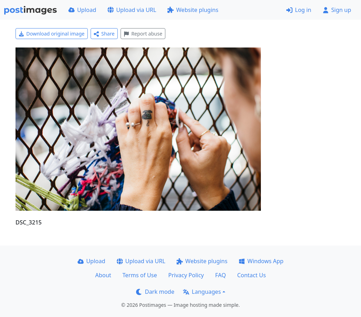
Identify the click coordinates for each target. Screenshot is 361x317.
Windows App (261, 261)
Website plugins (192, 10)
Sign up (337, 10)
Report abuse (143, 33)
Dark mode (155, 292)
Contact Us (251, 275)
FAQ (220, 275)
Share (104, 33)
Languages (202, 292)
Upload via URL (132, 10)
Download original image (52, 33)
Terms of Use (139, 275)
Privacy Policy (186, 275)
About (103, 275)
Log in (298, 10)
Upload (82, 10)
